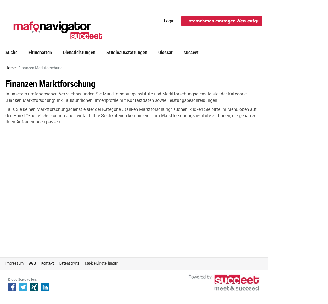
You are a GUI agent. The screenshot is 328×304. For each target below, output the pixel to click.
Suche (11, 52)
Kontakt (47, 263)
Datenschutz (69, 263)
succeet (191, 52)
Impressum (14, 263)
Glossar (165, 52)
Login (169, 21)
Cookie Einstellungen (101, 263)
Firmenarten (40, 52)
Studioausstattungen (126, 52)
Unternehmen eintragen (221, 21)
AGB (32, 263)
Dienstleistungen (79, 52)
